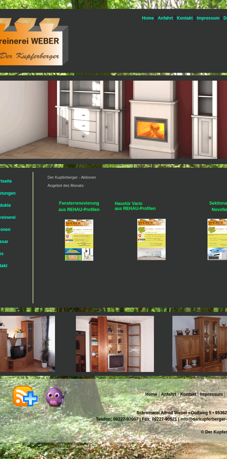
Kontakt (185, 18)
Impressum (208, 18)
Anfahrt (165, 18)
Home (147, 18)
